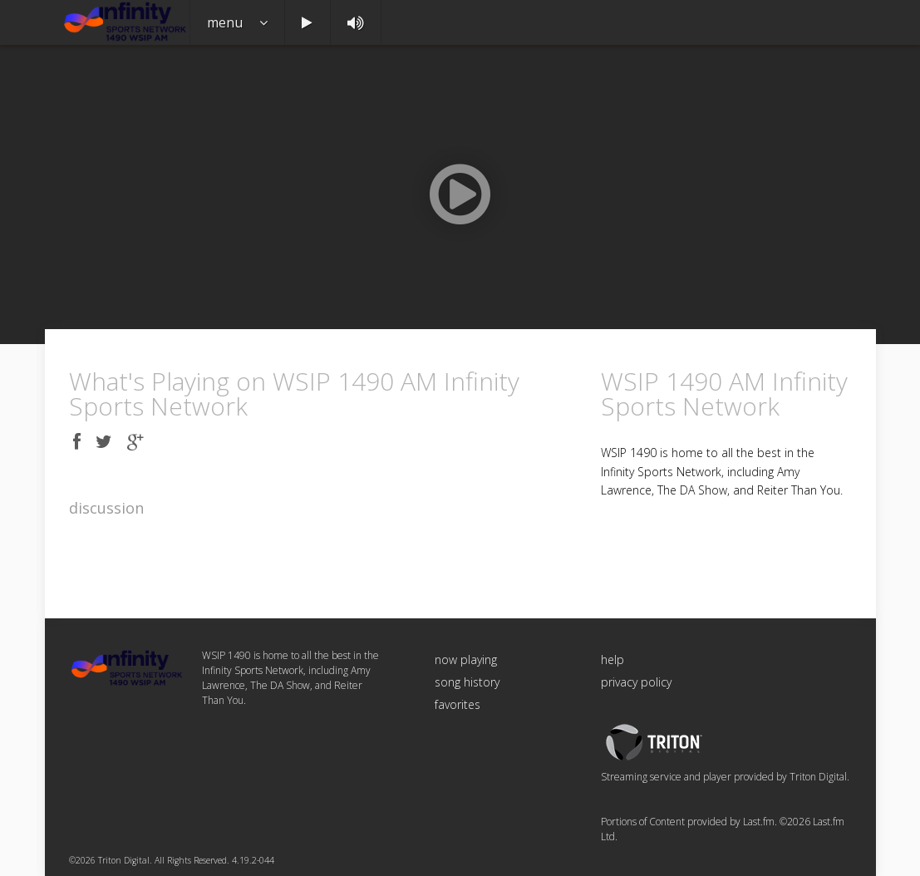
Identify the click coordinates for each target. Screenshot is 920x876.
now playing (466, 659)
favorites (457, 704)
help (612, 659)
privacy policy (636, 682)
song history (467, 682)
